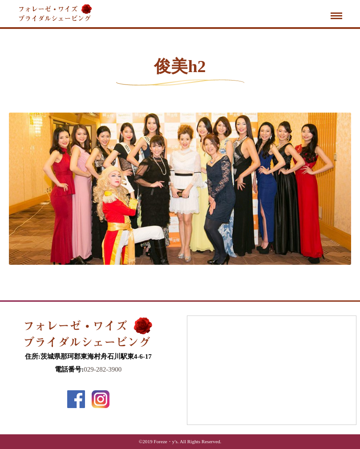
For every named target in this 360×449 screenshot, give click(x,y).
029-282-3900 (102, 369)
